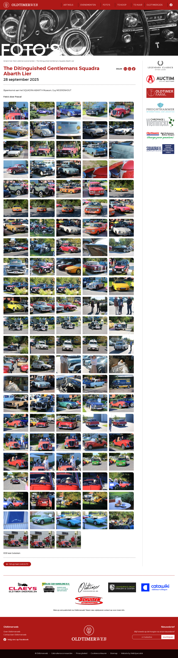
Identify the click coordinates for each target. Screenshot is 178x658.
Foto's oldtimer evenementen (24, 61)
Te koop (121, 5)
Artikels (68, 5)
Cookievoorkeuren (99, 653)
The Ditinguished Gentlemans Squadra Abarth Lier (55, 61)
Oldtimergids (155, 5)
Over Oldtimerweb (11, 631)
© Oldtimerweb (41, 653)
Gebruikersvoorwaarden (61, 653)
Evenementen (88, 5)
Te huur (137, 5)
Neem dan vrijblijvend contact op (99, 610)
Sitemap (114, 653)
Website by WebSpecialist (132, 653)
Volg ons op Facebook (18, 639)
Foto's (106, 5)
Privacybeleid (81, 653)
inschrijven (168, 637)
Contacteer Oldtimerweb (14, 635)
